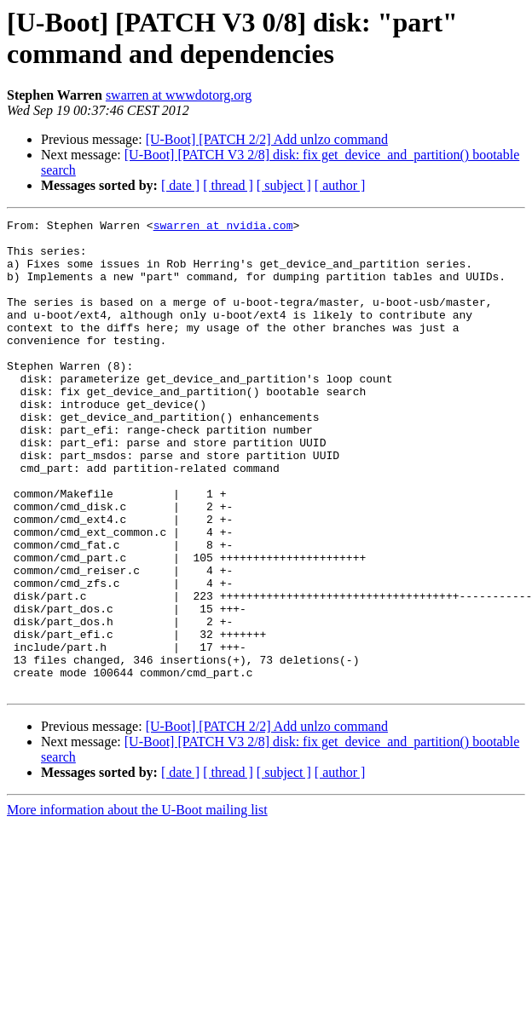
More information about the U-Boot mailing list (137, 904)
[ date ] (180, 185)
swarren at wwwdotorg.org (179, 95)
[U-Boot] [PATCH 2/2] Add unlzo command (267, 139)
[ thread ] (228, 185)
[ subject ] (284, 185)
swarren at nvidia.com (223, 227)
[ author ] (340, 185)
